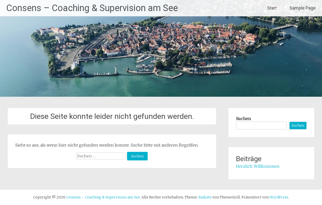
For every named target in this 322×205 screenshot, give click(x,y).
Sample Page (303, 8)
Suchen (243, 118)
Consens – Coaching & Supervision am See (92, 8)
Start (272, 8)
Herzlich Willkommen (257, 166)
